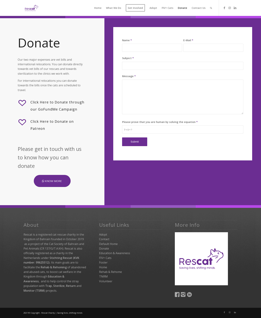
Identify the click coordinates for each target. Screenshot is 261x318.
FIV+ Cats (105, 258)
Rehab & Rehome (110, 272)
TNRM (103, 276)
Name (127, 40)
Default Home (108, 244)
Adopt (103, 234)
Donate (104, 248)
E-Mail (188, 40)
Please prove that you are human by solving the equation (160, 122)
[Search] (211, 8)
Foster (103, 262)
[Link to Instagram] (229, 7)
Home (103, 267)
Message (129, 76)
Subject (128, 58)
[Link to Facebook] (224, 7)
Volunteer (105, 281)
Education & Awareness (114, 253)
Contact (104, 239)
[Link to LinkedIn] (235, 7)
